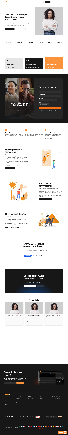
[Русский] (57, 426)
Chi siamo (29, 396)
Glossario (41, 398)
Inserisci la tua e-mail (42, 94)
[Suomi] (34, 426)
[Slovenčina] (58, 426)
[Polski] (51, 426)
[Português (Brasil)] (53, 426)
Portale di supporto (18, 396)
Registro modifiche (18, 402)
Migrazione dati (17, 398)
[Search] (43, 2)
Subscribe (60, 416)
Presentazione (40, 286)
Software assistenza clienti (56, 398)
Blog (40, 396)
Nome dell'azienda (41, 98)
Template (41, 402)
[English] (29, 426)
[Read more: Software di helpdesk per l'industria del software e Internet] (54, 313)
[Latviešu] (46, 426)
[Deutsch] (26, 426)
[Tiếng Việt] (40, 428)
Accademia (41, 400)
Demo (6, 396)
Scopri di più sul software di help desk (12, 227)
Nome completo (41, 90)
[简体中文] (42, 428)
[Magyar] (40, 426)
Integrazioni (7, 402)
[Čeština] (23, 426)
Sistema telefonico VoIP (55, 400)
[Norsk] (50, 426)
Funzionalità (7, 400)
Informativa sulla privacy (52, 110)
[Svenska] (62, 426)
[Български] (21, 426)
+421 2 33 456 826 (10, 416)
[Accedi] (59, 2)
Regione (40, 102)
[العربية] (19, 426)
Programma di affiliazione (31, 402)
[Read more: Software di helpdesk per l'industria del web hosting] (14, 313)
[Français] (36, 426)
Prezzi (6, 398)
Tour (6, 404)
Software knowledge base (56, 396)
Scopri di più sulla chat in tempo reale (45, 199)
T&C (47, 110)
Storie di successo (28, 255)
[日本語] (43, 426)
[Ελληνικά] (28, 426)
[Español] (31, 426)
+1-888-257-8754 (10, 418)
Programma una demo (20, 29)
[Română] (55, 426)
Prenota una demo (20, 382)
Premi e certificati (30, 398)
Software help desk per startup (56, 409)
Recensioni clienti (30, 400)
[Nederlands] (48, 426)
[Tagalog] (39, 428)
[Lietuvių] (45, 426)
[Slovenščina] (60, 426)
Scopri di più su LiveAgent (38, 255)
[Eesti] (33, 426)
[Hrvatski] (38, 426)
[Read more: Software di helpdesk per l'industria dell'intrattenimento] (34, 313)
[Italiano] (41, 426)
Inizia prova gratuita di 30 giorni (9, 382)
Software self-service (55, 402)
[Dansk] (24, 426)
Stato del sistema (18, 400)
